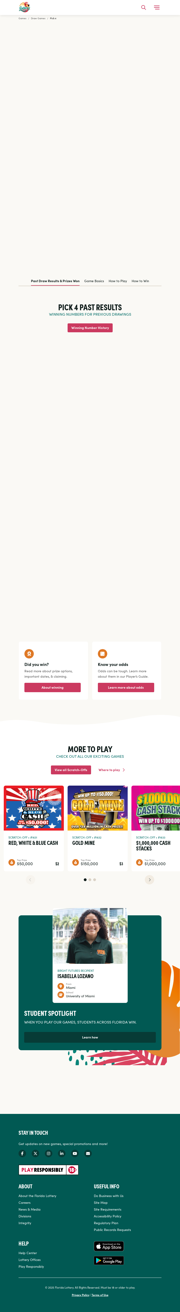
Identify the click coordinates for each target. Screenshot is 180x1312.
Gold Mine (83, 842)
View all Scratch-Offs (71, 769)
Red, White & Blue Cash (33, 842)
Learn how (90, 1037)
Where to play (109, 769)
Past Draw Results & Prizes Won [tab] (55, 280)
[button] (85, 879)
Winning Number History (90, 327)
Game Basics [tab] (94, 280)
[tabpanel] (90, 454)
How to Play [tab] (118, 280)
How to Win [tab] (140, 280)
